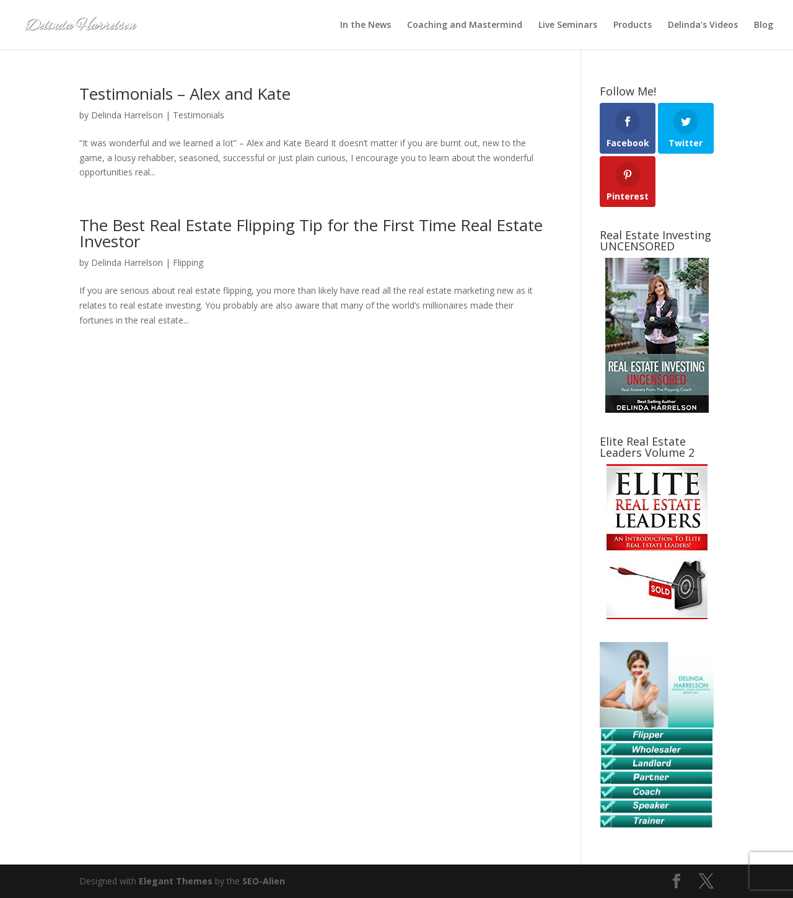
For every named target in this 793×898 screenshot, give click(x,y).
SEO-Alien (263, 881)
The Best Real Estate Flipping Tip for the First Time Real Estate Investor (311, 233)
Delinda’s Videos (703, 25)
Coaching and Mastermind (464, 25)
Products (632, 25)
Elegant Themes (175, 881)
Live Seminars (567, 25)
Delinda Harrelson (127, 115)
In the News (365, 25)
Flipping (188, 262)
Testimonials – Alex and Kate (185, 93)
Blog (763, 25)
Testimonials (198, 115)
